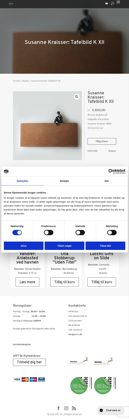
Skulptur (25, 80)
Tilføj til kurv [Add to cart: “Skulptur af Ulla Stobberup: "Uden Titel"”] (64, 281)
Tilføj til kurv (101, 141)
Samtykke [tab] (22, 181)
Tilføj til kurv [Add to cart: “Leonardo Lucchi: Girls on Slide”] (101, 281)
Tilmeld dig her (29, 362)
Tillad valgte (64, 245)
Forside (16, 80)
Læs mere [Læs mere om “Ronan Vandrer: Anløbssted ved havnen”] (27, 281)
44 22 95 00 (74, 325)
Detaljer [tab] (64, 181)
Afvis (24, 245)
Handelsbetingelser (22, 344)
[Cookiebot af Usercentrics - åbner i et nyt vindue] (110, 171)
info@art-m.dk (75, 334)
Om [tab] (107, 181)
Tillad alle (105, 245)
